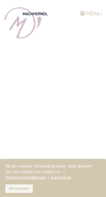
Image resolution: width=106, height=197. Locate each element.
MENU (91, 13)
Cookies (48, 172)
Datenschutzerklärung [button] (25, 177)
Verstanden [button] (19, 188)
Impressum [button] (61, 177)
